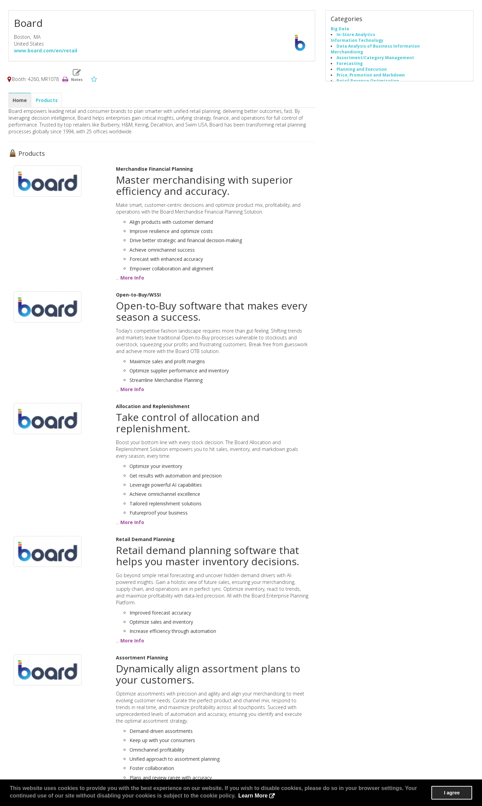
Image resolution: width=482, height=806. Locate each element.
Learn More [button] (253, 796)
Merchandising (347, 51)
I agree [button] (452, 792)
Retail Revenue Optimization (368, 80)
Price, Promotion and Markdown (371, 75)
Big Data (340, 28)
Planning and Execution (362, 69)
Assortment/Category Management (375, 57)
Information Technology (357, 40)
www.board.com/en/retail (45, 50)
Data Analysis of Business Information (378, 46)
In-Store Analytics (356, 34)
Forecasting (350, 63)
